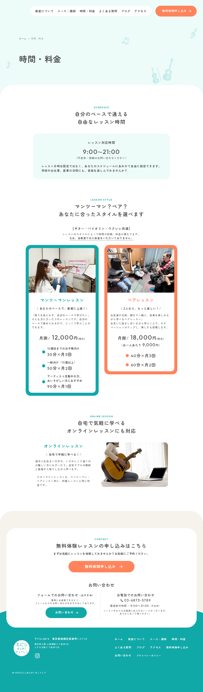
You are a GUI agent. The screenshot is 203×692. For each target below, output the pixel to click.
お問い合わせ (123, 655)
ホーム (119, 639)
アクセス (140, 11)
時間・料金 (87, 11)
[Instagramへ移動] (37, 656)
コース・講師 (66, 11)
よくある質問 (108, 11)
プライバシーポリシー (149, 655)
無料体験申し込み (177, 647)
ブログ (125, 11)
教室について (44, 11)
